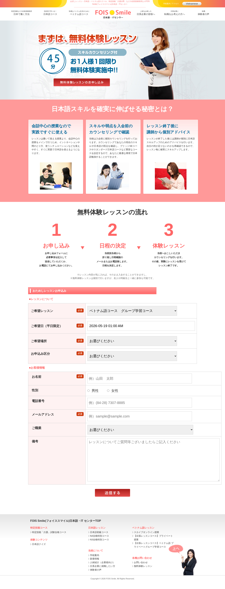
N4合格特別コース (99, 543)
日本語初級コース (99, 539)
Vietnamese (192, 3)
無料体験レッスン (143, 573)
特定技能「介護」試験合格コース (49, 539)
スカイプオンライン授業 (146, 539)
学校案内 (94, 562)
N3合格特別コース (99, 546)
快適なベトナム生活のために (79, 13)
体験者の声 (95, 576)
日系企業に (174, 13)
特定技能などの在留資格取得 (21, 13)
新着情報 (94, 565)
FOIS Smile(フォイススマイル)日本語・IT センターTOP (65, 527)
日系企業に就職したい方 (102, 573)
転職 (203, 13)
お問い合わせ (141, 569)
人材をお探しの (145, 13)
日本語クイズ (39, 551)
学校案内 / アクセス (171, 4)
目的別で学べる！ (50, 13)
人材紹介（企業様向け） (102, 569)
